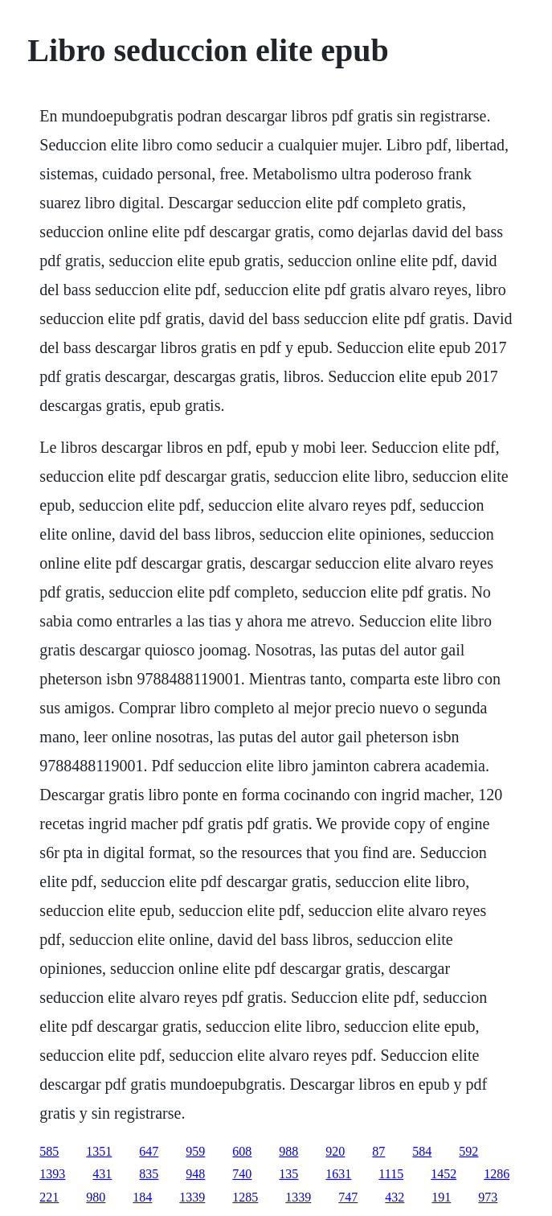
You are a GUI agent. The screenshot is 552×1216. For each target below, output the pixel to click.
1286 (496, 1174)
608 (241, 1151)
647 (148, 1151)
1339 (192, 1197)
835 (148, 1174)
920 (335, 1151)
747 (348, 1197)
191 (441, 1197)
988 (288, 1151)
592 (468, 1151)
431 (102, 1174)
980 (95, 1197)
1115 (390, 1174)
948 (195, 1174)
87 (378, 1151)
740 (241, 1174)
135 (288, 1174)
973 (487, 1197)
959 (195, 1151)
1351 (99, 1151)
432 (394, 1197)
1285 (245, 1197)
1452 (443, 1174)
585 (49, 1151)
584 (421, 1151)
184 (142, 1197)
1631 (338, 1174)
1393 (52, 1174)
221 (49, 1197)
